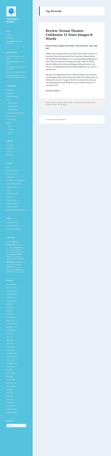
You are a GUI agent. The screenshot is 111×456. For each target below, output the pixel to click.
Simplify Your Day (12, 203)
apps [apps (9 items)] (21, 248)
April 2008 (9, 376)
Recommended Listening (15, 113)
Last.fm (8, 34)
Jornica (8, 190)
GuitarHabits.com (12, 187)
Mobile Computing (12, 96)
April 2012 (9, 311)
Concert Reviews (13, 106)
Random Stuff (10, 116)
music (93, 102)
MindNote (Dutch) (12, 194)
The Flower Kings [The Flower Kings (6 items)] (11, 270)
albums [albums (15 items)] (15, 242)
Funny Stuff (10, 93)
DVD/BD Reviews (13, 110)
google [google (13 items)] (12, 254)
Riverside (54, 104)
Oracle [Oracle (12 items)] (19, 262)
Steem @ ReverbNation (13, 229)
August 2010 (10, 366)
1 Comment (63, 104)
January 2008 (10, 380)
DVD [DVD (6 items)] (19, 252)
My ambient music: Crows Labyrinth (14, 42)
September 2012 (11, 301)
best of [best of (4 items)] (7, 250)
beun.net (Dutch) (11, 174)
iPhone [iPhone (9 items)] (8, 257)
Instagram (9, 148)
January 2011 (10, 350)
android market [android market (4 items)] (18, 245)
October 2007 (10, 386)
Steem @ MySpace (12, 226)
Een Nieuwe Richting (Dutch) (15, 180)
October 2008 (10, 373)
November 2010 (11, 357)
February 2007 (11, 406)
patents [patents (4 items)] (8, 264)
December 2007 (11, 383)
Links (9, 126)
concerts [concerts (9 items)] (17, 250)
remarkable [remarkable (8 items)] (17, 265)
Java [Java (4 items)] (13, 256)
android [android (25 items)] (10, 244)
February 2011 (11, 347)
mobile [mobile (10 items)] (21, 259)
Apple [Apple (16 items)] (16, 247)
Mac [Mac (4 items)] (22, 256)
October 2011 (10, 330)
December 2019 (11, 288)
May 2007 (9, 396)
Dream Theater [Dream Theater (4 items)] (10, 252)
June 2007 (9, 393)
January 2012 (10, 320)
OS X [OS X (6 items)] (24, 262)
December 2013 (11, 294)
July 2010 (9, 370)
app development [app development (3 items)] (10, 247)
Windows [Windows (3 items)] (17, 272)
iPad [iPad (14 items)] (19, 254)
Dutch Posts (10, 90)
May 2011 (9, 337)
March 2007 (10, 403)
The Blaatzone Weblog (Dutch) (16, 210)
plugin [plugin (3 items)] (11, 264)
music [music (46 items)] (9, 261)
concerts (78, 102)
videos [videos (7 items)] (8, 272)
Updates (9, 123)
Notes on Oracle (11, 200)
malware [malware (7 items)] (9, 259)
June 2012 (9, 307)
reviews (48, 104)
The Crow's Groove (12, 20)
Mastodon (9, 38)
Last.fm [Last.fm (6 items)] (16, 256)
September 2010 (11, 363)
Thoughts (11, 129)
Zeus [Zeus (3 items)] (23, 272)
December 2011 (11, 324)
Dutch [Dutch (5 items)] (15, 252)
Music (8, 100)
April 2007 (9, 399)
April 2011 (9, 340)
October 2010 (10, 360)
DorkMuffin (10, 177)
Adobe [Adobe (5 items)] (10, 242)
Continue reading (53, 90)
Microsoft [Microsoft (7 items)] (15, 259)
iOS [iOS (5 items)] (16, 254)
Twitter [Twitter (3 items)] (22, 270)
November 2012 (11, 297)
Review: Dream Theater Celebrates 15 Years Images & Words (69, 34)
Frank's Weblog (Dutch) (13, 184)
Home (8, 31)
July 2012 (9, 304)
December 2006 (11, 409)
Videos (10, 132)
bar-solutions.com (12, 171)
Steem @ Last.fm (11, 222)
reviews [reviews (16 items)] (9, 267)
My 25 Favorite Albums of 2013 (16, 72)
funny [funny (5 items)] (8, 254)
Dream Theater (88, 59)
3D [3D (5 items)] (7, 242)
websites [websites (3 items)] (13, 272)
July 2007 (9, 389)
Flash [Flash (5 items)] (21, 252)
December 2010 (11, 353)
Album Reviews (13, 103)
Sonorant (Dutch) (11, 207)
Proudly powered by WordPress (56, 119)
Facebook (9, 145)
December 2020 (11, 284)
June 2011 (9, 334)
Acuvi (8, 167)
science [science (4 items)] (15, 267)
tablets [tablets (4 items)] (18, 267)
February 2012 (11, 317)
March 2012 (10, 314)
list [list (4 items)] (19, 256)
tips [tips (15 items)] (18, 269)
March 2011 (10, 343)
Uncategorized (11, 119)
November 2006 (11, 412)
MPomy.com (10, 197)
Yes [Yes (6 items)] (20, 272)
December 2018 (11, 291)
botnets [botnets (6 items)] (12, 250)
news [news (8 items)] (15, 262)
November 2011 (11, 327)
